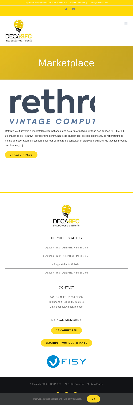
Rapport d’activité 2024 (66, 264)
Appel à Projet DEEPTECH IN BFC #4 (66, 272)
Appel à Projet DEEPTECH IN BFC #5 (66, 255)
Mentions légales (95, 384)
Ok (93, 398)
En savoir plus (21, 154)
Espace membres (77, 3)
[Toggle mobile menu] (126, 24)
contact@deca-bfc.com (98, 3)
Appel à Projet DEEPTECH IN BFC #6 (66, 247)
